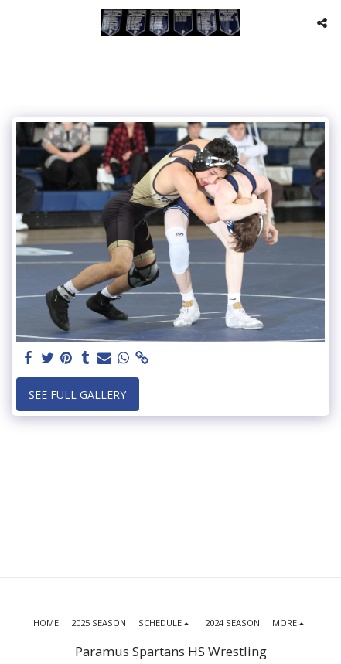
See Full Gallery (77, 394)
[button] (17, 22)
